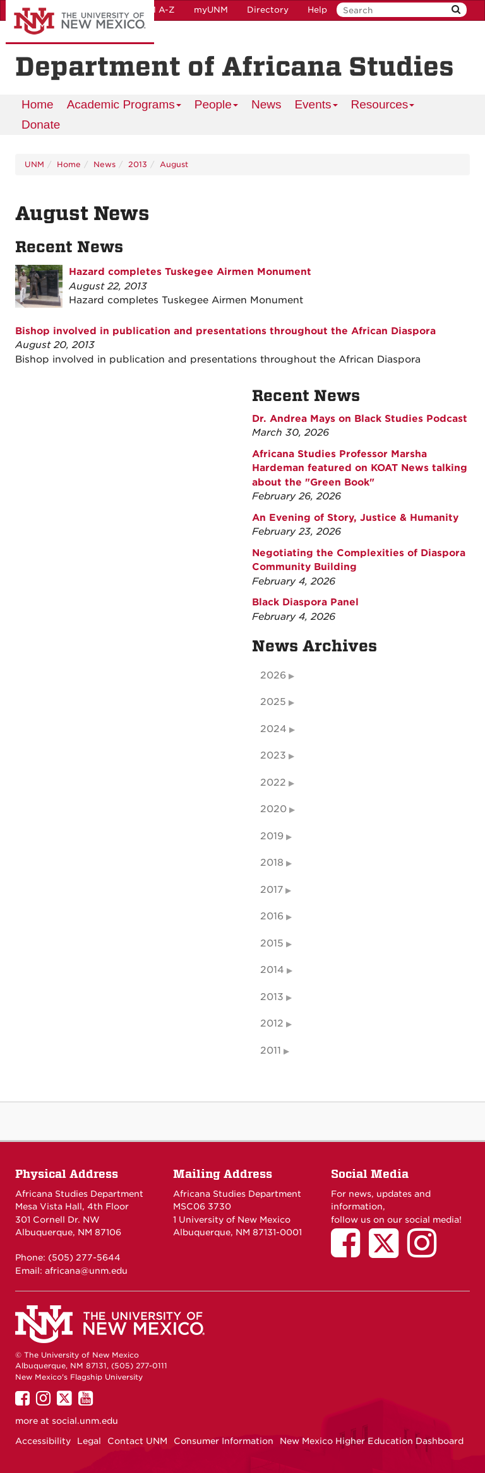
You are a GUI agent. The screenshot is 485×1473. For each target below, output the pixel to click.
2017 (271, 889)
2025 (273, 701)
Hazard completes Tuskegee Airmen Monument (190, 271)
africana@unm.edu (86, 1271)
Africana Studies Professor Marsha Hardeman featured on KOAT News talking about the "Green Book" (359, 468)
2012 (272, 1023)
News (266, 104)
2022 (273, 782)
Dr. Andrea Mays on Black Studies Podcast (359, 418)
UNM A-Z (155, 10)
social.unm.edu (85, 1421)
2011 (270, 1050)
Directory (268, 10)
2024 (273, 729)
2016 (272, 916)
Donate (40, 124)
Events (316, 106)
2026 (273, 675)
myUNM (211, 10)
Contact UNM (137, 1441)
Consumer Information (223, 1441)
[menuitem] (37, 105)
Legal (89, 1441)
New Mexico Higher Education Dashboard (372, 1441)
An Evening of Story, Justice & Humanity (355, 517)
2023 (273, 755)
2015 (272, 943)
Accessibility (43, 1441)
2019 (272, 836)
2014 (272, 969)
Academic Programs (124, 106)
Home (37, 104)
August (174, 164)
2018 (272, 862)
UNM (34, 164)
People (217, 106)
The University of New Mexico (80, 22)
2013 (137, 164)
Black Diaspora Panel (305, 602)
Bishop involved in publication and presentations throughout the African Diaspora (225, 331)
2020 (273, 809)
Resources (383, 106)
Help (317, 10)
